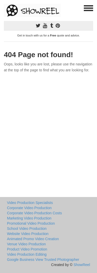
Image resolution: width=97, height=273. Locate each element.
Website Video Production (28, 234)
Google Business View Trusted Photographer (43, 259)
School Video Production (27, 228)
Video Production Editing (27, 254)
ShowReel (81, 265)
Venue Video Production (26, 244)
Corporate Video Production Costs (34, 213)
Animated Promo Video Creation (33, 239)
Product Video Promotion (27, 249)
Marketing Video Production (29, 218)
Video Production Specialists (30, 203)
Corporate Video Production (29, 208)
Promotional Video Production (31, 223)
